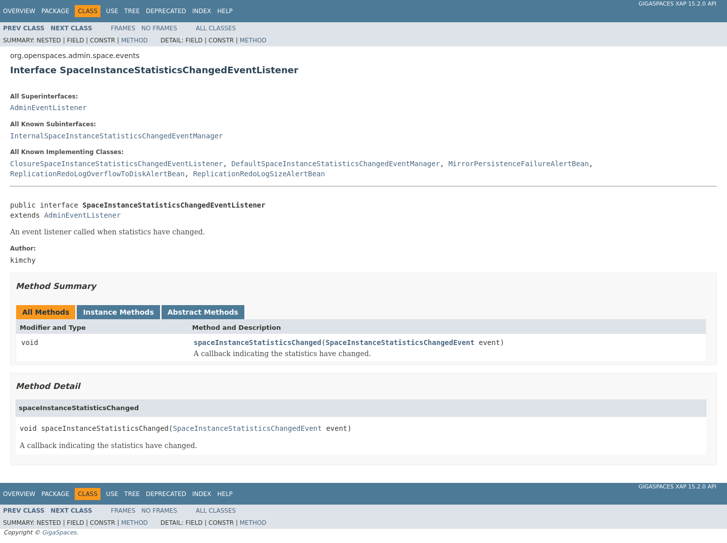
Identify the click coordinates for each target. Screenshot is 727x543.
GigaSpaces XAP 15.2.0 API (677, 4)
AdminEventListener (48, 108)
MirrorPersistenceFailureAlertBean (518, 164)
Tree (132, 11)
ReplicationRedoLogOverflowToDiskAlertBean (97, 174)
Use (112, 11)
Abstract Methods (203, 312)
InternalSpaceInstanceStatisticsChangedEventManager (116, 136)
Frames (123, 28)
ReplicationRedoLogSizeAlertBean (259, 174)
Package (55, 11)
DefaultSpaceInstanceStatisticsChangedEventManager (335, 164)
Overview (19, 11)
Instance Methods (118, 312)
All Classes (216, 28)
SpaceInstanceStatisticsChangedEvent (400, 342)
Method (134, 40)
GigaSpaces (59, 532)
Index (202, 11)
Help (225, 11)
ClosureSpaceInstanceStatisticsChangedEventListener (116, 164)
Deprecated (166, 11)
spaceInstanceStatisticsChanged (258, 342)
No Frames (159, 28)
